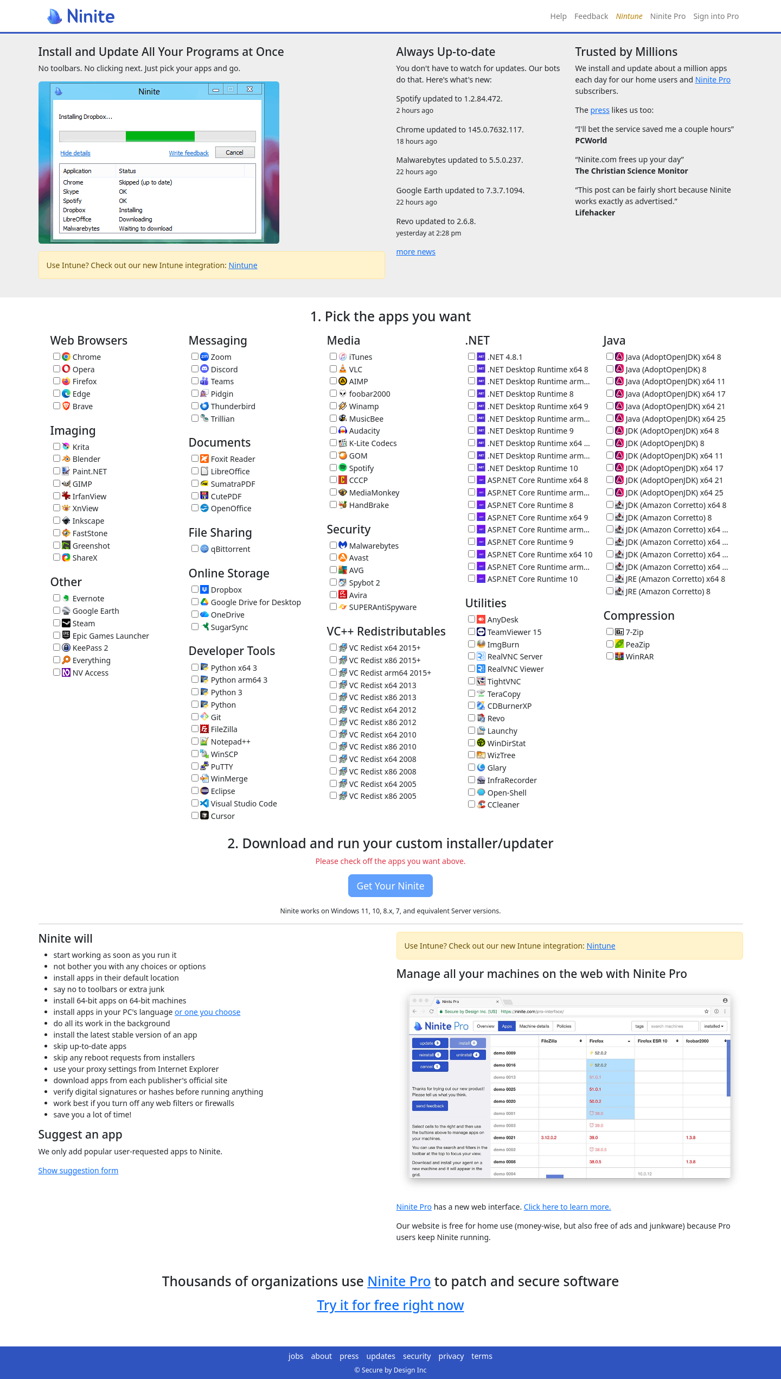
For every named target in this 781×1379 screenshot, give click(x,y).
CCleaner (494, 804)
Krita (71, 447)
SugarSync (219, 627)
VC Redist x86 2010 (373, 746)
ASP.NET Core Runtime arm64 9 (530, 529)
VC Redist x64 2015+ (375, 648)
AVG (347, 570)
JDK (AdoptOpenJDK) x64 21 (665, 480)
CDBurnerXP (500, 706)
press (599, 110)
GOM (349, 455)
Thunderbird (223, 406)
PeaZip (628, 644)
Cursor (213, 816)
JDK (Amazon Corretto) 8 (659, 517)
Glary (487, 767)
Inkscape (79, 521)
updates (381, 1356)
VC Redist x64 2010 (373, 734)
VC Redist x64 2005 (373, 784)
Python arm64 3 (229, 680)
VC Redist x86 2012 (373, 722)
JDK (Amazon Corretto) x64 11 (668, 529)
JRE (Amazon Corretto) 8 (658, 591)
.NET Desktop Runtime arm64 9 (530, 419)
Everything (82, 660)
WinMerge (219, 778)
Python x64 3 (224, 668)
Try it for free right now (390, 1305)
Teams (212, 381)
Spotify (352, 468)
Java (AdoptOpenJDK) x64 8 (663, 357)
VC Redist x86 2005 (373, 796)
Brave (73, 406)
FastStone (80, 533)
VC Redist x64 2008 (373, 759)
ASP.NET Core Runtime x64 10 (530, 554)
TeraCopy (494, 694)
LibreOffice (220, 471)
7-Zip (625, 632)
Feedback (591, 16)
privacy (451, 1356)
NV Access (81, 673)
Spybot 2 (355, 582)
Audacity (355, 430)
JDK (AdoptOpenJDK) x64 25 (665, 492)
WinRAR (630, 656)
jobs (296, 1356)
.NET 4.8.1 (495, 357)
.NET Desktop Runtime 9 (521, 430)
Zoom (211, 357)
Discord (214, 369)
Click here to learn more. (567, 1207)
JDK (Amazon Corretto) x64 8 (666, 505)
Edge (72, 394)
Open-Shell (497, 792)
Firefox (75, 381)
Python (213, 705)
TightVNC (494, 681)
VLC (346, 369)
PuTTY (212, 766)
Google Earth (86, 611)
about (321, 1356)
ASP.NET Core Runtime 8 (521, 505)
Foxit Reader (223, 459)
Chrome (77, 357)
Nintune (243, 265)
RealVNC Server (505, 656)
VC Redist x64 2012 (373, 709)
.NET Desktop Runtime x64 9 (528, 406)
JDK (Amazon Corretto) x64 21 (668, 554)
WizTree (492, 755)
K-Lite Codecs (363, 443)
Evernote (79, 598)
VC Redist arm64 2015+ (381, 673)
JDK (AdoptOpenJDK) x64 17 (665, 468)
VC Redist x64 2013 (373, 685)
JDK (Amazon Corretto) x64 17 (668, 542)
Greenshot (81, 546)
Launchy (492, 731)
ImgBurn (494, 644)
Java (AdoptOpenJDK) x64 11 (666, 381)
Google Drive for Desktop (246, 602)
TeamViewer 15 (505, 632)
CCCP (349, 480)
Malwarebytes (364, 546)
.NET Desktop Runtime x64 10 (530, 443)
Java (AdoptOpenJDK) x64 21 (666, 406)
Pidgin (212, 394)
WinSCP (215, 754)
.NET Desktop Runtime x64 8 (528, 369)
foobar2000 (360, 394)
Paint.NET (80, 471)
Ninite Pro (668, 16)
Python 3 (216, 692)
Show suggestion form (79, 1170)
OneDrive (218, 614)
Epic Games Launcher (101, 636)
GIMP (72, 484)
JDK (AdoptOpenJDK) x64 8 (662, 430)
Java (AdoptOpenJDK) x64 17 (666, 394)
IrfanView (80, 496)
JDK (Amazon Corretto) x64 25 (668, 567)
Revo (486, 718)
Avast (349, 557)
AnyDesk (493, 619)
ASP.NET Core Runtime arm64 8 (530, 492)
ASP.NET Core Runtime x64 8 (528, 480)
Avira (348, 595)
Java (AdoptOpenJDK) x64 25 (666, 419)
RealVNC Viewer (506, 669)
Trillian (213, 419)
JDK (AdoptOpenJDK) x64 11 (665, 455)
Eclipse (213, 791)
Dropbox (216, 589)
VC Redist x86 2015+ (375, 660)
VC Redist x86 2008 (373, 771)
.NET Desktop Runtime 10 (523, 468)
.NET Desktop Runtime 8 (521, 394)
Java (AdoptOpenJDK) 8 (656, 369)
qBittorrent (221, 549)
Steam (74, 623)
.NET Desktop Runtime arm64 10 (530, 455)
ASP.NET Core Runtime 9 (521, 542)
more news (416, 251)
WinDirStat (497, 743)
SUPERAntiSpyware (373, 607)
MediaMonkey (365, 492)
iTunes (351, 357)
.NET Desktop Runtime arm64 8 (530, 381)
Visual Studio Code (234, 803)
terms (481, 1356)
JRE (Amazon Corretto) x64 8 (666, 579)
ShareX (75, 557)
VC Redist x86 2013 (373, 697)
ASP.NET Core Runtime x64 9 (528, 517)
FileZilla (214, 729)
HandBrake (359, 505)
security (417, 1356)
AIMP (349, 381)
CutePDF (216, 496)
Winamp (354, 406)
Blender (77, 459)
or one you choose (207, 1012)
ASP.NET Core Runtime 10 (523, 579)
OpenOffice (221, 508)
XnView (76, 508)
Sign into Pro (716, 16)
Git (206, 717)
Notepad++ (221, 741)
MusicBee (357, 419)
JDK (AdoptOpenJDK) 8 (655, 443)
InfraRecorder (502, 780)
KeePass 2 (80, 648)
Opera (74, 369)
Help (558, 16)
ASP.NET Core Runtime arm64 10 (530, 567)
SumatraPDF (223, 484)
